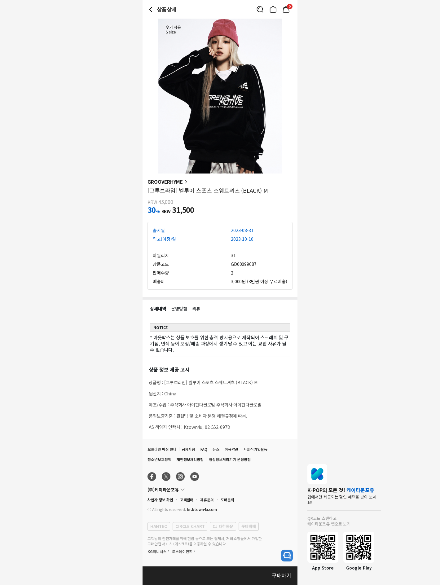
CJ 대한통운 (223, 526)
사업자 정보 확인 (160, 499)
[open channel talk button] (287, 555)
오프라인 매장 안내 (162, 449)
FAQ (203, 449)
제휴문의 (207, 499)
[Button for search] (260, 9)
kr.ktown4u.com (202, 509)
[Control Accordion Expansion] (220, 489)
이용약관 (231, 449)
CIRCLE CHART (190, 526)
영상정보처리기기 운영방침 (229, 459)
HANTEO (158, 526)
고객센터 (187, 499)
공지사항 (189, 449)
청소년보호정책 (159, 459)
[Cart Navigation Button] (286, 9)
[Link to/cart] (286, 9)
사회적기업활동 (255, 449)
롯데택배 (248, 526)
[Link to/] (273, 9)
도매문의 (227, 499)
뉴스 (216, 449)
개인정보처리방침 (190, 459)
